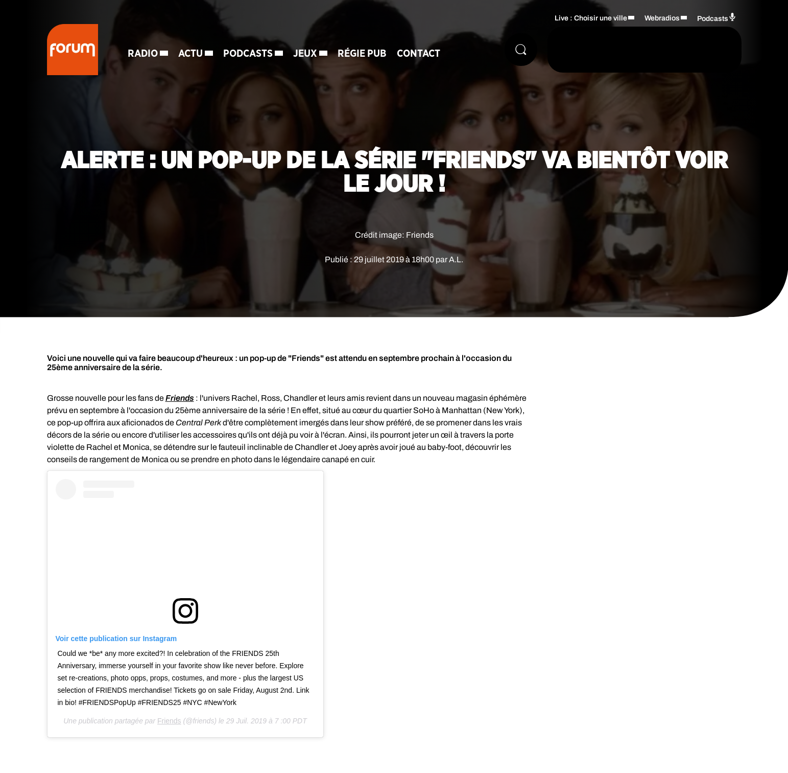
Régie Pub (362, 54)
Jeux (305, 54)
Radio (143, 54)
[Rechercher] (521, 49)
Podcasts (248, 54)
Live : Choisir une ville (591, 18)
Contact (418, 54)
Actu (190, 54)
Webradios (662, 18)
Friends (169, 721)
